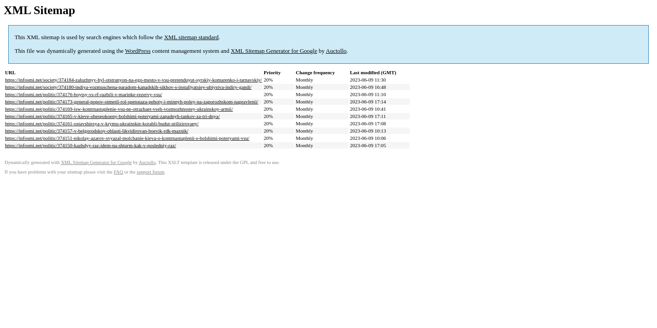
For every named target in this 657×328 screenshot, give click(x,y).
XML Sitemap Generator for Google (274, 50)
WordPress (138, 50)
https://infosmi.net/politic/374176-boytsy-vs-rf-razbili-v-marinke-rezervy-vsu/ (83, 94)
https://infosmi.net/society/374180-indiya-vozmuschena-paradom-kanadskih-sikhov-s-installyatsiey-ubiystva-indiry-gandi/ (128, 87)
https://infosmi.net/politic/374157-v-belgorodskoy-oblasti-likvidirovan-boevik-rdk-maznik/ (96, 130)
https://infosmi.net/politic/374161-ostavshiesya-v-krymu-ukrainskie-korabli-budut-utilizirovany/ (101, 123)
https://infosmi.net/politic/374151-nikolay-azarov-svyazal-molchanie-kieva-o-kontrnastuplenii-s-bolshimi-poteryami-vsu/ (127, 138)
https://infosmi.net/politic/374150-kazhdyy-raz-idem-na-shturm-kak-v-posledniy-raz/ (90, 145)
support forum (151, 171)
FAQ (118, 171)
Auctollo (336, 50)
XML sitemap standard (191, 37)
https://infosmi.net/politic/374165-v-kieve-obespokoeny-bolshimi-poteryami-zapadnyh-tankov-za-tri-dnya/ (112, 116)
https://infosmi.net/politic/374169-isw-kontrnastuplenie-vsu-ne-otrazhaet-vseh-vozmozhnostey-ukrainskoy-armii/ (119, 109)
